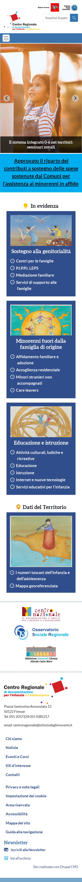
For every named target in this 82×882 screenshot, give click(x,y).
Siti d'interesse (18, 766)
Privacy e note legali (22, 787)
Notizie (12, 748)
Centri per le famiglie (35, 261)
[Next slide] (75, 98)
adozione (25, 363)
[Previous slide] (6, 98)
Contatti (13, 775)
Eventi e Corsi (17, 757)
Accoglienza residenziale (38, 370)
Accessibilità (16, 814)
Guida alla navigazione (24, 832)
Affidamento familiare (36, 356)
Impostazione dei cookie (26, 796)
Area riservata (18, 805)
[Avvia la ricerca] (74, 18)
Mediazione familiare (35, 275)
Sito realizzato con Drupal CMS (55, 867)
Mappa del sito (18, 823)
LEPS (33, 268)
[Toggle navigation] (6, 38)
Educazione (26, 465)
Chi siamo (14, 739)
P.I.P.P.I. (22, 268)
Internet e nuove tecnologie (40, 479)
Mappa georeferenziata (37, 586)
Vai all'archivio (20, 858)
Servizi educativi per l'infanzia (43, 487)
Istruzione (25, 472)
